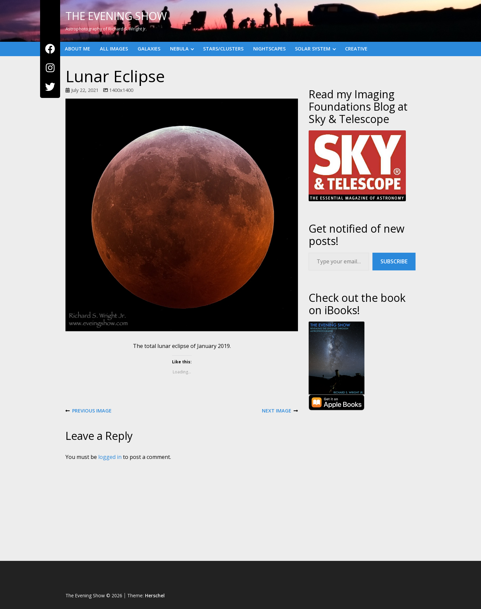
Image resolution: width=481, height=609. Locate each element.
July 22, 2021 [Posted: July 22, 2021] (85, 90)
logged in (110, 457)
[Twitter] (50, 87)
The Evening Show (116, 16)
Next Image (280, 411)
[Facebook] (50, 49)
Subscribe (394, 261)
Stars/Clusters (223, 48)
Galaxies (149, 48)
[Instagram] (50, 68)
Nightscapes (269, 48)
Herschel (155, 595)
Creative (356, 48)
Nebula (179, 48)
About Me (77, 48)
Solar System (312, 48)
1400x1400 (121, 90)
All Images (114, 48)
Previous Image (88, 411)
